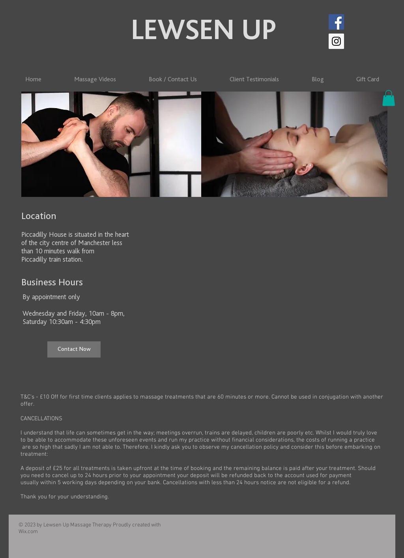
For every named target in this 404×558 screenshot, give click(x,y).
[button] (388, 98)
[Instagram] (336, 41)
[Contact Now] (74, 349)
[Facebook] (336, 22)
